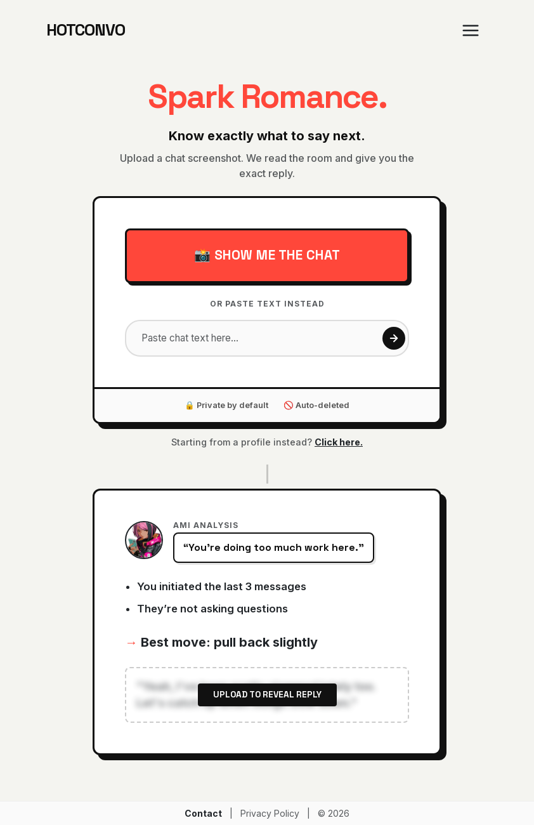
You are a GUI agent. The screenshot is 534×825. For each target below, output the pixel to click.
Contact (203, 813)
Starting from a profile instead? (267, 442)
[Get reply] (393, 338)
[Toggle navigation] (470, 30)
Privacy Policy (269, 813)
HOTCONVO (85, 30)
